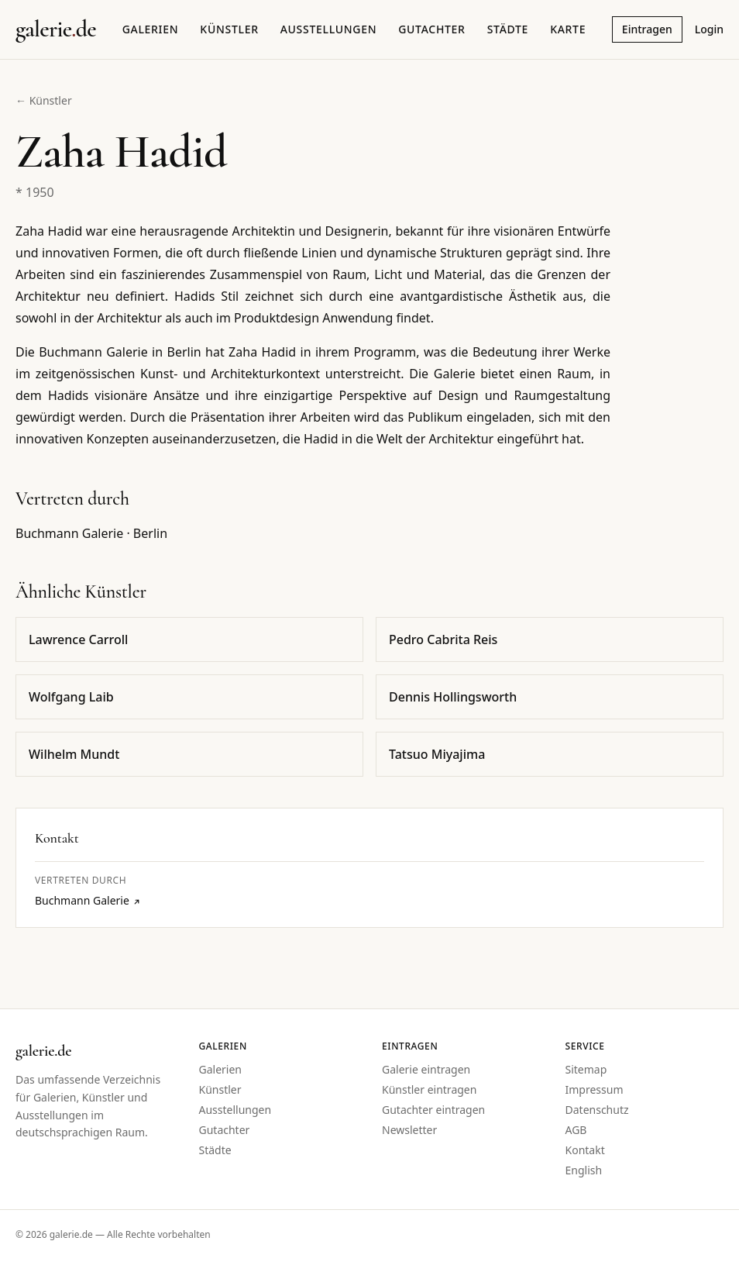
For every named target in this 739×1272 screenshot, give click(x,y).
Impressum (594, 1089)
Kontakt (585, 1150)
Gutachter (431, 29)
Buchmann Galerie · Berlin (91, 533)
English (584, 1170)
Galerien (150, 29)
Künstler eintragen (429, 1089)
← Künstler (43, 100)
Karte (568, 29)
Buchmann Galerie (88, 900)
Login (709, 29)
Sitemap (586, 1069)
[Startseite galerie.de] (55, 29)
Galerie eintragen (426, 1069)
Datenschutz (597, 1109)
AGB (576, 1129)
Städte (507, 29)
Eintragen (647, 29)
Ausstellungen (328, 29)
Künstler (229, 29)
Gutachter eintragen (433, 1109)
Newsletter (409, 1129)
